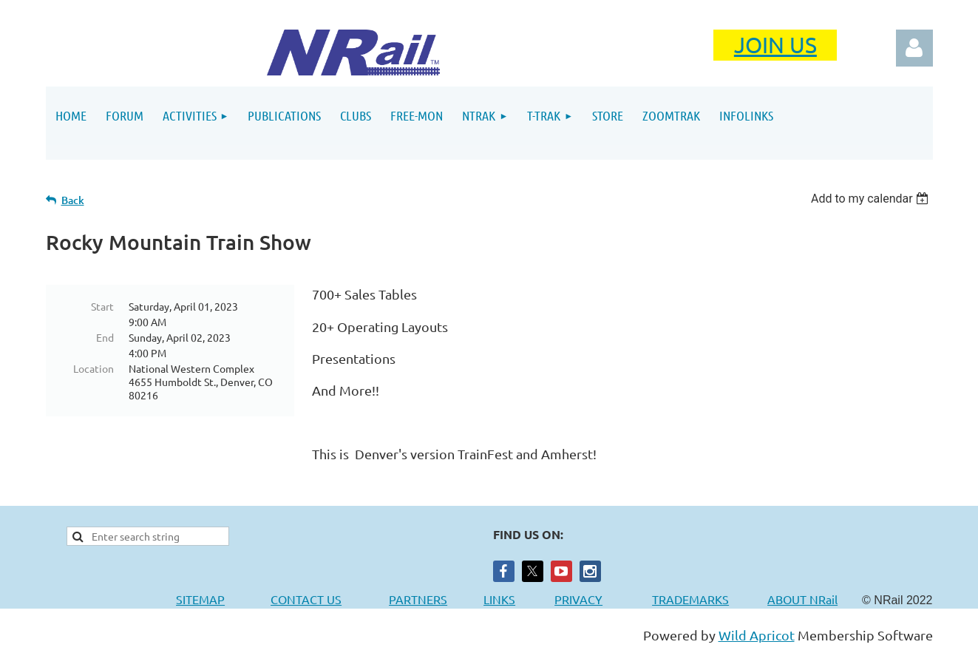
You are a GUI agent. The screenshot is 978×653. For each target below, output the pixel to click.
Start (102, 306)
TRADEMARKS (698, 599)
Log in (914, 48)
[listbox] (872, 198)
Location (93, 368)
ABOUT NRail (802, 599)
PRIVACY (578, 599)
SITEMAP (200, 599)
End (105, 337)
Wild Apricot (757, 635)
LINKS (499, 599)
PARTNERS (436, 599)
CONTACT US (306, 599)
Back (72, 200)
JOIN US (775, 45)
